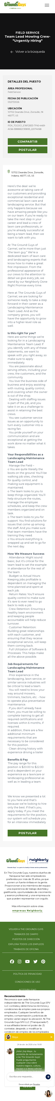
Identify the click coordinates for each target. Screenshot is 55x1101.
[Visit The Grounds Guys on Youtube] (27, 962)
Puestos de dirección (26, 939)
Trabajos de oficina (26, 949)
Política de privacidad (27, 974)
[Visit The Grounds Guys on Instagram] (19, 962)
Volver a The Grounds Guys (26, 929)
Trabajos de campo (26, 934)
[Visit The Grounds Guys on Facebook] (12, 962)
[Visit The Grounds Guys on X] (35, 962)
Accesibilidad (27, 990)
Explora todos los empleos (26, 944)
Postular (28, 150)
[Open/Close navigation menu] (47, 5)
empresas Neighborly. (27, 910)
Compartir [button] (28, 141)
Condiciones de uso (27, 982)
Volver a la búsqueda (27, 51)
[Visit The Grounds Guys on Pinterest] (43, 962)
